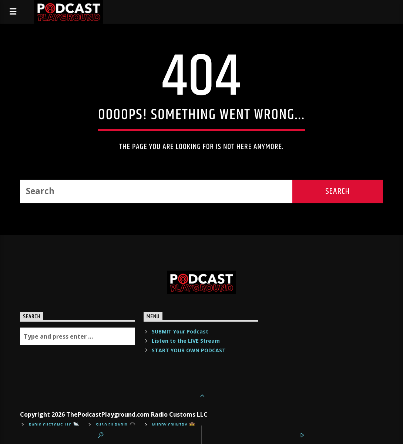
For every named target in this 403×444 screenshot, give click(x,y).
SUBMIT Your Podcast (180, 331)
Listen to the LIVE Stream (186, 340)
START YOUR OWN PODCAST (189, 350)
